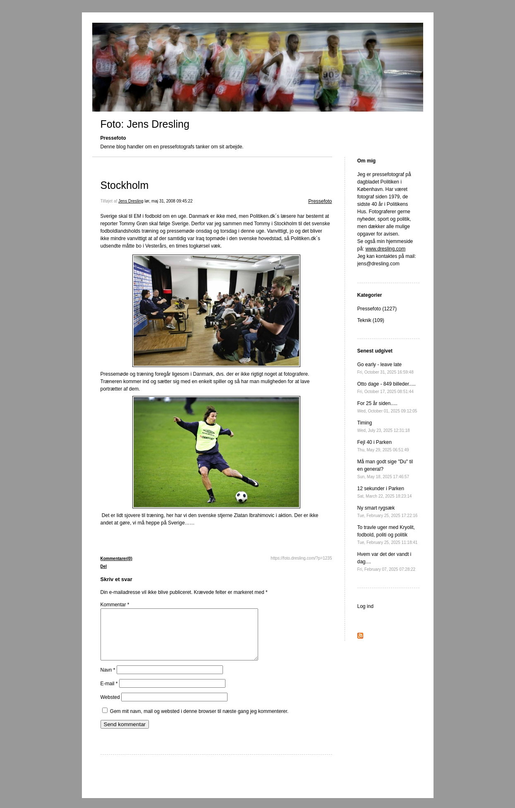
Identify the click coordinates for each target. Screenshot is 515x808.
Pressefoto (320, 201)
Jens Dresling (131, 201)
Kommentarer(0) (116, 558)
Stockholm (125, 185)
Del (104, 566)
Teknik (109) (370, 320)
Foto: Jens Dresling (145, 124)
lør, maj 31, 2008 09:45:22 (168, 201)
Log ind (365, 606)
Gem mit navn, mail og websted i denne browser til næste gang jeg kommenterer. (199, 721)
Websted (110, 707)
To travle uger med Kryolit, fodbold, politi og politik (387, 534)
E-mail (109, 693)
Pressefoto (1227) (377, 309)
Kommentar (115, 605)
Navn (108, 680)
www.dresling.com (386, 249)
